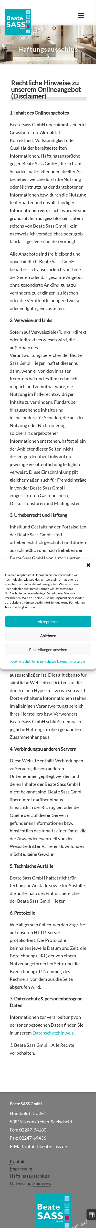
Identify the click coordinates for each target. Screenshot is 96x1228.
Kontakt (18, 1161)
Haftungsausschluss (30, 1176)
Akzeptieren (48, 621)
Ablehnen (48, 635)
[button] (88, 565)
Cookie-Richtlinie (23, 661)
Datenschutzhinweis (53, 1033)
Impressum (77, 661)
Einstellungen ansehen (48, 649)
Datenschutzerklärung (52, 661)
